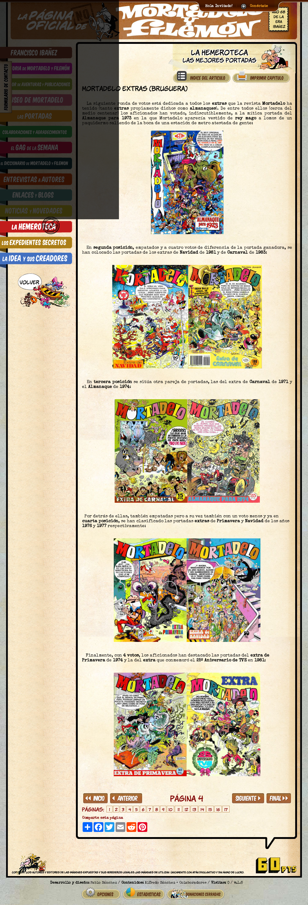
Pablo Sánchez (104, 880)
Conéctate (259, 6)
